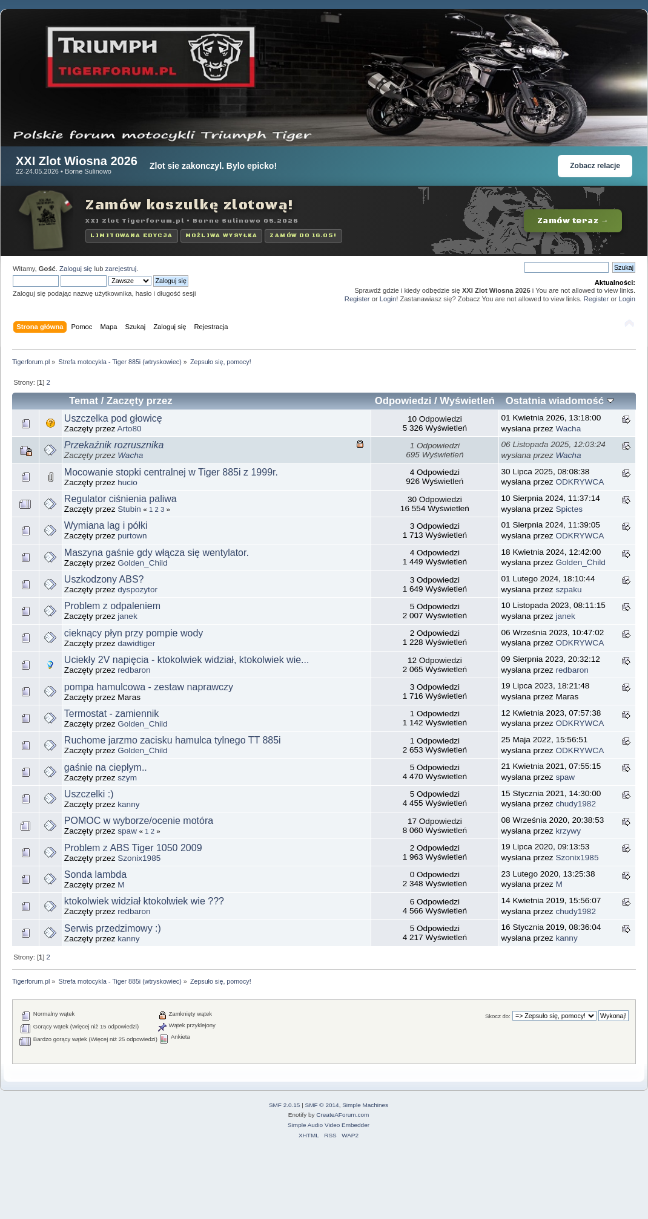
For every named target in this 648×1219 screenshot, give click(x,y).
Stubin (129, 509)
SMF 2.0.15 (284, 1105)
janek (127, 616)
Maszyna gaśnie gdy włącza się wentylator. (156, 552)
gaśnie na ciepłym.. (105, 767)
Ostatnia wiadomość (560, 401)
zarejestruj (121, 268)
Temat (83, 401)
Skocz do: (498, 1016)
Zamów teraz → (573, 221)
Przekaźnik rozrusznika (114, 445)
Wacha (568, 428)
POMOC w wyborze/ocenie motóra (138, 820)
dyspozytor (137, 589)
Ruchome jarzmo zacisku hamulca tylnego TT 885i (172, 740)
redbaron (133, 670)
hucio (127, 482)
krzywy (568, 830)
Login (388, 298)
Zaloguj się (75, 268)
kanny (128, 804)
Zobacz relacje (595, 166)
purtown (132, 535)
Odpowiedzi (403, 401)
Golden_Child (142, 562)
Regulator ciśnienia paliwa (120, 499)
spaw (565, 777)
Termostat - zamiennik (111, 713)
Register (357, 298)
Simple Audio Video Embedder (328, 1125)
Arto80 (129, 428)
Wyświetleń (467, 401)
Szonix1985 (138, 858)
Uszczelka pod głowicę (113, 418)
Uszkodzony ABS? (104, 579)
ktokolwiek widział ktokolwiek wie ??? (144, 901)
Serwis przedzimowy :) (112, 928)
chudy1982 (575, 803)
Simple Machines (365, 1105)
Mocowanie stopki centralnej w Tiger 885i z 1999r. (171, 472)
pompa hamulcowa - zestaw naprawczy (148, 687)
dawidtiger (136, 643)
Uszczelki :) (89, 794)
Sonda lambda (95, 874)
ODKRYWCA (579, 481)
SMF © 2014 (322, 1105)
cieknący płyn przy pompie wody (133, 633)
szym (127, 777)
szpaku (568, 589)
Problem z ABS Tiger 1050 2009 (133, 848)
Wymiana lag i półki (106, 525)
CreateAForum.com (342, 1114)
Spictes (569, 509)
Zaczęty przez (140, 401)
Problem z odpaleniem (112, 606)
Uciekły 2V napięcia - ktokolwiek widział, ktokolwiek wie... (186, 660)
